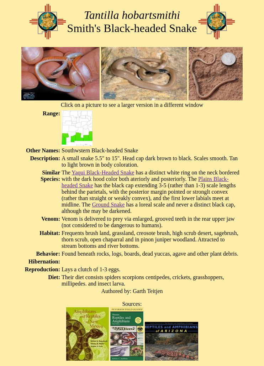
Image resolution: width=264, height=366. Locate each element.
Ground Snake (108, 205)
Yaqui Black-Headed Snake (103, 172)
